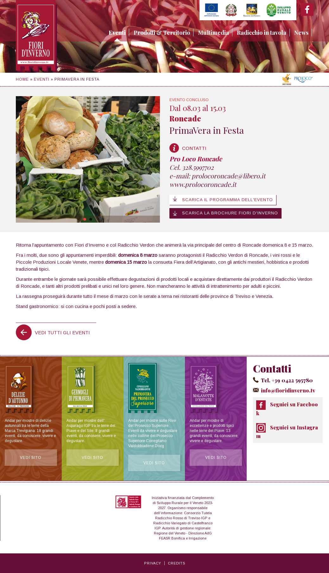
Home (22, 79)
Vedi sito (30, 458)
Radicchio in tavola (261, 32)
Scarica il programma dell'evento (223, 199)
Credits (176, 563)
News (301, 32)
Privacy (152, 563)
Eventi (117, 32)
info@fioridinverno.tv (287, 390)
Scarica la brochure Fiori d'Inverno (225, 213)
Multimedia (213, 32)
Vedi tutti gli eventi (62, 332)
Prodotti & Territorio (162, 32)
